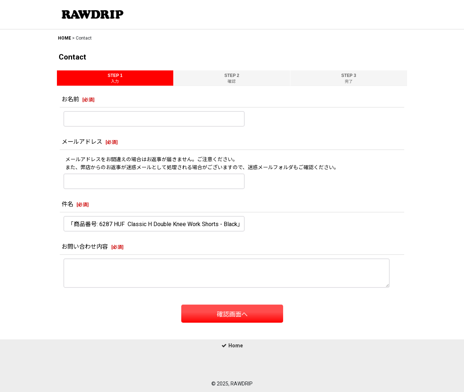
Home (232, 345)
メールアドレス (82, 141)
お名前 (70, 99)
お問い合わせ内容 (85, 246)
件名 (67, 204)
